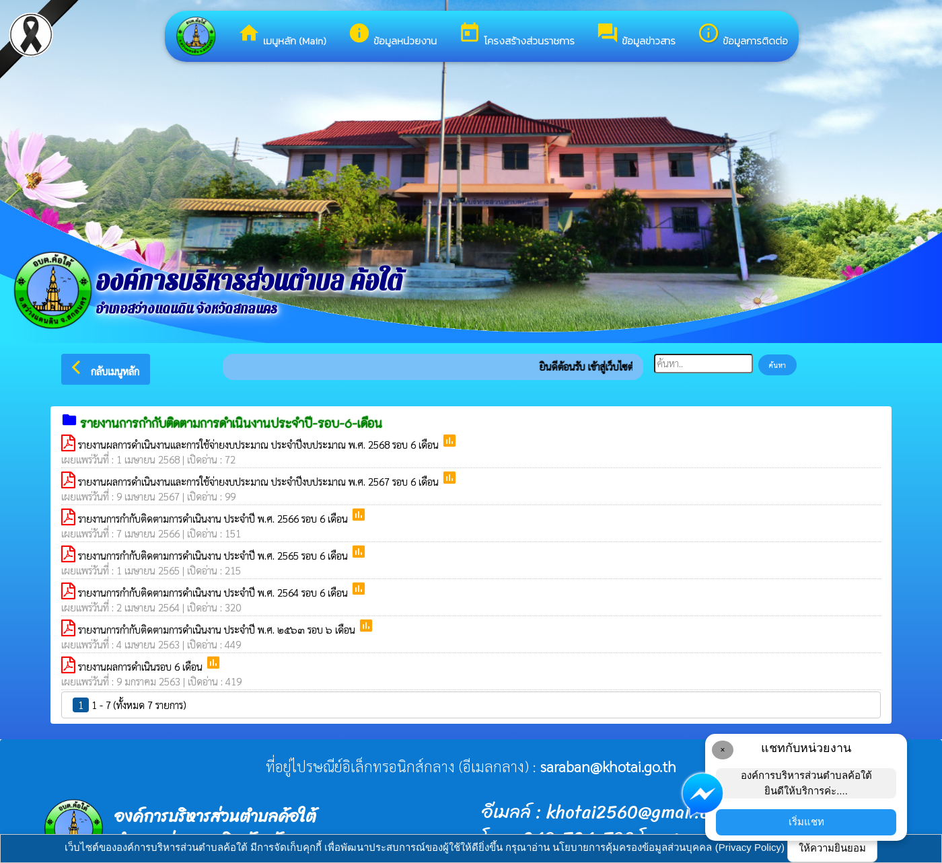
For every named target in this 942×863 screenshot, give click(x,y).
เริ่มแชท (806, 821)
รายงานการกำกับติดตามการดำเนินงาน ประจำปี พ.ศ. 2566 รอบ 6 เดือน (214, 518)
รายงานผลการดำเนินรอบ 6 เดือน (141, 666)
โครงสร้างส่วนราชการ (516, 35)
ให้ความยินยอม (832, 848)
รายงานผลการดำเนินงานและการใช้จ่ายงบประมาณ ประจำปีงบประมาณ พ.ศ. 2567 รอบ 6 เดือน (259, 481)
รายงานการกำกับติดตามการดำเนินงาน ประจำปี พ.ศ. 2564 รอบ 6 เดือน (214, 592)
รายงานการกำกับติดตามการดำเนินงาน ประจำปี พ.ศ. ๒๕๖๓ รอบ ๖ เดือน (218, 629)
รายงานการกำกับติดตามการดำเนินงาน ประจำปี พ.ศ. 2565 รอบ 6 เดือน (214, 555)
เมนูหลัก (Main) (282, 35)
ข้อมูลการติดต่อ (742, 35)
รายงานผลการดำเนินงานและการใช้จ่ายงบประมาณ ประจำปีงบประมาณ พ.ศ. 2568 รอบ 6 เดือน (259, 444)
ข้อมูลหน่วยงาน (392, 35)
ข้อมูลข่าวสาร (636, 35)
